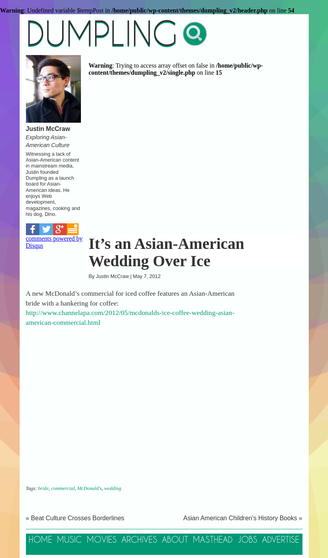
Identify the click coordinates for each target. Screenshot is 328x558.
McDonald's (89, 488)
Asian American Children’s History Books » (242, 518)
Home (40, 540)
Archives (139, 540)
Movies (102, 540)
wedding (112, 488)
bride (43, 488)
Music (69, 540)
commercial (63, 488)
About (175, 540)
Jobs (247, 540)
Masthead (213, 540)
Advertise (280, 540)
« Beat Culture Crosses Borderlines (75, 518)
